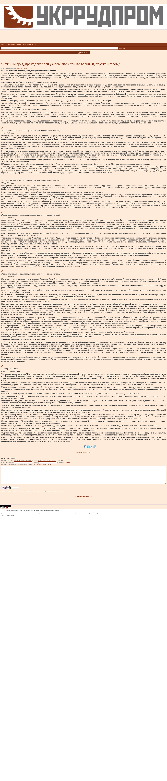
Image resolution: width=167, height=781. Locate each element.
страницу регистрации (43, 464)
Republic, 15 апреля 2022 (24, 68)
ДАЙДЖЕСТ (19, 44)
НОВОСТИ (3, 44)
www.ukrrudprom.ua (38, 516)
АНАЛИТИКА (11, 44)
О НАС (34, 44)
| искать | (122, 48)
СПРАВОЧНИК (27, 44)
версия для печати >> (83, 452)
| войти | (68, 462)
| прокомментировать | (83, 500)
